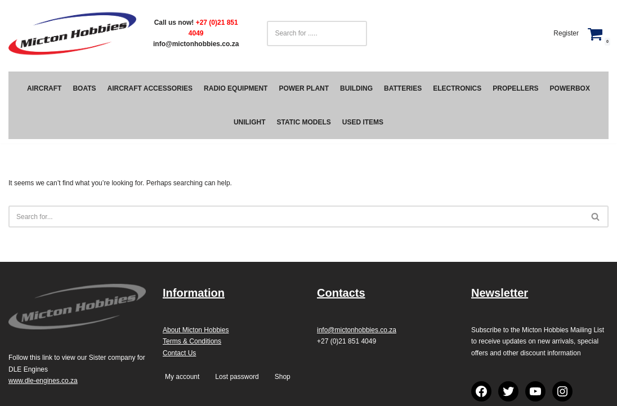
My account (182, 377)
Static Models (304, 122)
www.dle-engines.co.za (43, 381)
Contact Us (179, 353)
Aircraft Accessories (150, 88)
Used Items (362, 122)
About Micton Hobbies (196, 330)
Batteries (403, 88)
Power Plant (304, 88)
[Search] (295, 216)
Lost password (236, 377)
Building (356, 88)
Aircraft (44, 88)
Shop (282, 377)
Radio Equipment (235, 88)
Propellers (515, 88)
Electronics (457, 88)
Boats (84, 88)
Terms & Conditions (192, 341)
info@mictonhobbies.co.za (196, 44)
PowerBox (570, 88)
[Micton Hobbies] (72, 33)
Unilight (250, 122)
